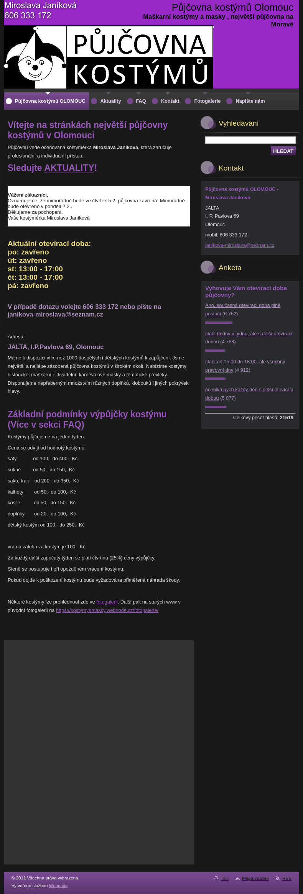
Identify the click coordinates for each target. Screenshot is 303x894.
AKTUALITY (69, 168)
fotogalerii (107, 602)
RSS (286, 878)
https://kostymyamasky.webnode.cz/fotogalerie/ (107, 610)
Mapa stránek (255, 878)
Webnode (58, 885)
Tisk (225, 878)
